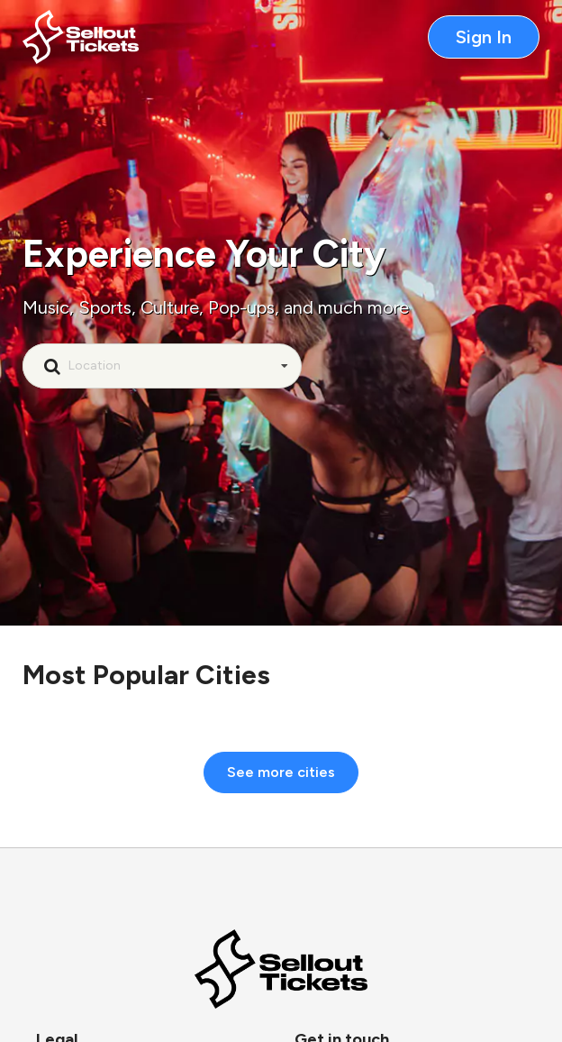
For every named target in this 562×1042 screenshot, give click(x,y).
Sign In (484, 37)
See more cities (281, 772)
